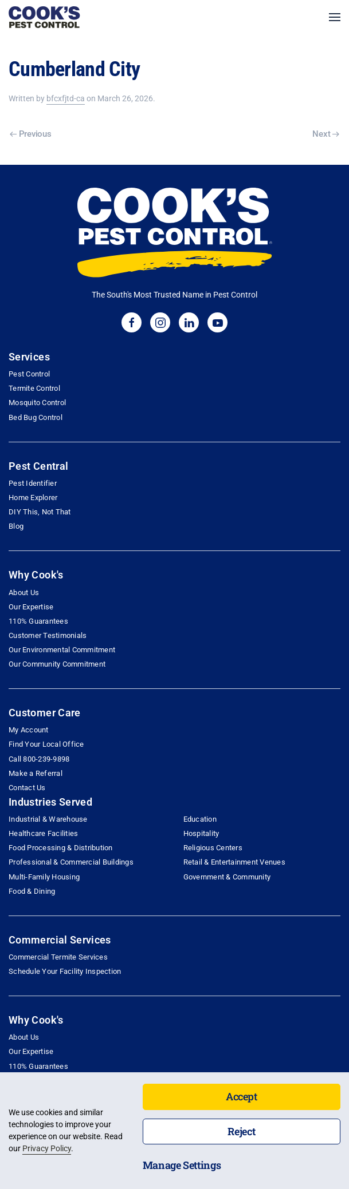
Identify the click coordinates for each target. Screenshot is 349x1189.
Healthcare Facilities (43, 833)
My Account (29, 730)
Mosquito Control (37, 402)
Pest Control (29, 374)
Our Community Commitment (57, 664)
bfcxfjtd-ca (65, 98)
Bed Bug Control (35, 417)
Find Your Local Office (46, 744)
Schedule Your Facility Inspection (65, 971)
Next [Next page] (325, 134)
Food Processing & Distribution (61, 847)
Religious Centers (212, 847)
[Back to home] (44, 17)
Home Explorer (33, 497)
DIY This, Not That (40, 512)
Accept (241, 1096)
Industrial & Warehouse (48, 819)
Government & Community (227, 877)
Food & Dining (32, 891)
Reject (241, 1131)
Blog (16, 526)
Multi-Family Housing (44, 877)
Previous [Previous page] (30, 134)
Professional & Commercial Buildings (71, 862)
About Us (24, 592)
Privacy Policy (46, 1148)
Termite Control (34, 388)
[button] (334, 17)
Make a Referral (35, 773)
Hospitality (201, 833)
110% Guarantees (38, 621)
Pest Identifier (33, 483)
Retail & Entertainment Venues (234, 862)
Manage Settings (182, 1165)
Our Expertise (31, 607)
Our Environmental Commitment (62, 649)
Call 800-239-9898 (39, 759)
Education (200, 819)
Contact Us (27, 787)
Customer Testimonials (48, 635)
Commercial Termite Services (58, 957)
